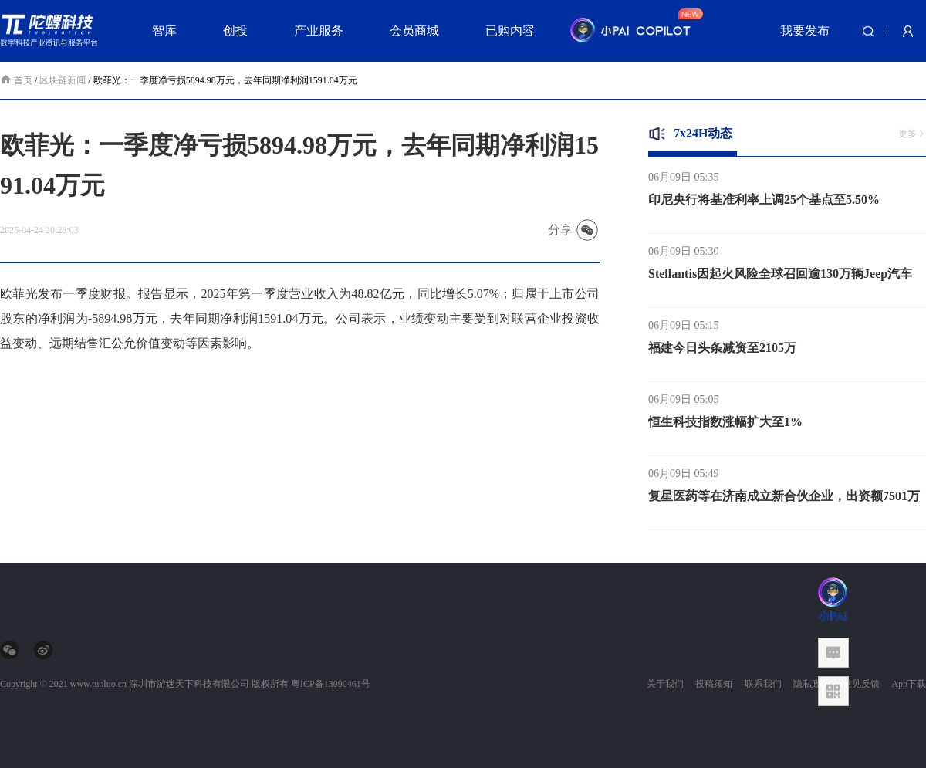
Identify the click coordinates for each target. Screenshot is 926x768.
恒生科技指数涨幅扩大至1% (725, 424)
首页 (17, 80)
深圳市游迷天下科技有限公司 (189, 683)
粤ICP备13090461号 (330, 683)
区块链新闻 (62, 80)
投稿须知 (713, 683)
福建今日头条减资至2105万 (722, 350)
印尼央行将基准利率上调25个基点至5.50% (764, 201)
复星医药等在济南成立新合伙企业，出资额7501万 (784, 498)
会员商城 (414, 30)
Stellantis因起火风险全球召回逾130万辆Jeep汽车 (780, 276)
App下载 (908, 683)
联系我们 (763, 683)
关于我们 (665, 683)
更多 (912, 133)
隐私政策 (811, 683)
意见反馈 (861, 683)
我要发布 (805, 30)
